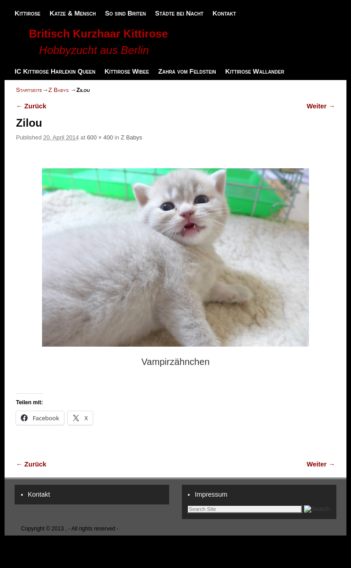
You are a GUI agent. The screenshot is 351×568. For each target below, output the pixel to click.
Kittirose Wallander (254, 71)
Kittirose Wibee (127, 71)
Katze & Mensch (73, 13)
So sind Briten (125, 13)
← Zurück (31, 106)
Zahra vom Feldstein (187, 71)
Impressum (211, 494)
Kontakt (224, 13)
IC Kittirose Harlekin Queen (55, 71)
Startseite (29, 89)
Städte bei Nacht (179, 13)
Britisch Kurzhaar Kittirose (98, 33)
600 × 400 (100, 137)
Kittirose (28, 13)
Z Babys (58, 89)
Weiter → (321, 106)
